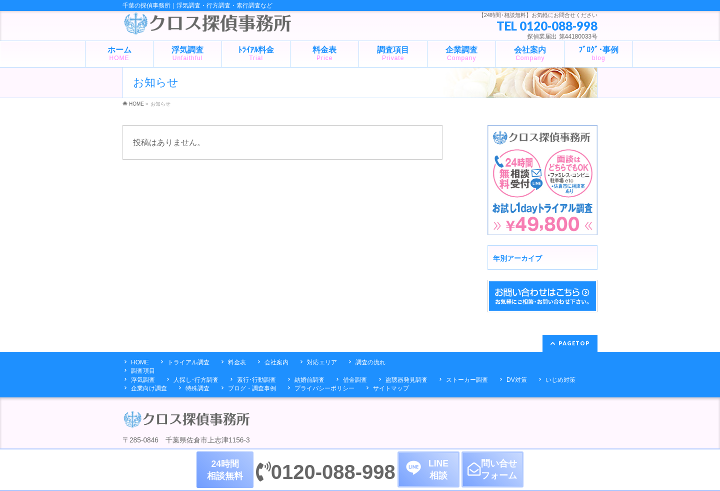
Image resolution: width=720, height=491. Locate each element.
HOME (140, 362)
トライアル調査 (189, 362)
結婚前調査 (309, 379)
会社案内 (276, 362)
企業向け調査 (149, 388)
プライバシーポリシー (324, 388)
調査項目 (143, 370)
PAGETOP (574, 343)
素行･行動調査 (256, 379)
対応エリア (322, 362)
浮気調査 (143, 379)
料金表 (237, 362)
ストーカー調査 (467, 379)
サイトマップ (391, 388)
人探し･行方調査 (196, 379)
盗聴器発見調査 (407, 379)
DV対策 (516, 379)
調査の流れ (371, 362)
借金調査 (355, 379)
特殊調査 (198, 388)
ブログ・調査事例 (252, 388)
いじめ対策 (561, 379)
